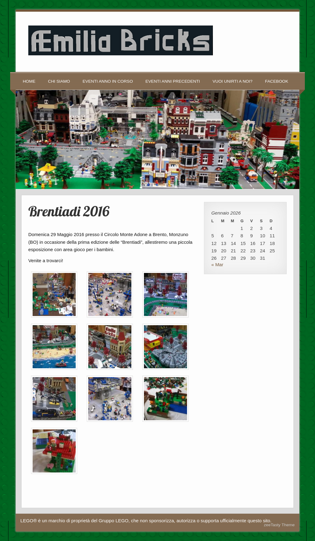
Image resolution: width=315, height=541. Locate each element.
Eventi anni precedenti (173, 81)
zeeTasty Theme (279, 525)
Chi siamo (59, 81)
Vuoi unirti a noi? (233, 81)
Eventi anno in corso (108, 81)
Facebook (276, 81)
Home (29, 81)
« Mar (217, 264)
